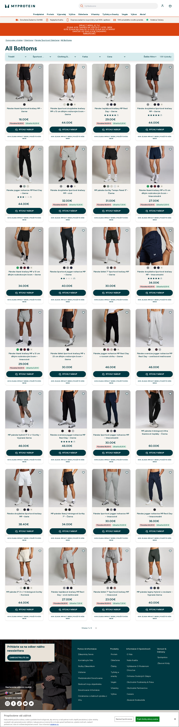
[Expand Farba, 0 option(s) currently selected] (91, 57)
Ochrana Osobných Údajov (139, 676)
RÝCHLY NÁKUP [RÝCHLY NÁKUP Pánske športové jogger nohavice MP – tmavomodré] (111, 452)
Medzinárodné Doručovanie (90, 678)
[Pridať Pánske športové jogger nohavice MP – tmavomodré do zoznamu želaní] (126, 393)
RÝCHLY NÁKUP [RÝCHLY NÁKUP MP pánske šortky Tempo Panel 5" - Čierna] (111, 210)
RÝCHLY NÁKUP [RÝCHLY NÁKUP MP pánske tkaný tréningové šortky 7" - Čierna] (67, 531)
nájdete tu (54, 724)
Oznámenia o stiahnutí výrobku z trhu (92, 698)
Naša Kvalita (132, 660)
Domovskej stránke (14, 40)
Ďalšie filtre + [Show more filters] (150, 56)
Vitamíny (95, 14)
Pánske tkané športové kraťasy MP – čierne (24, 110)
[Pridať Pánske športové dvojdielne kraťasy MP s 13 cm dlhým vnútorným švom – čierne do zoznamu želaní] (83, 67)
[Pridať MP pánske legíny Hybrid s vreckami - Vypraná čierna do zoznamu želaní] (170, 550)
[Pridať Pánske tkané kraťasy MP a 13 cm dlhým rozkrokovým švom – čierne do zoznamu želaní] (39, 230)
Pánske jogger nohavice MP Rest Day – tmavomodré (154, 515)
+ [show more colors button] (74, 104)
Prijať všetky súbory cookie (147, 719)
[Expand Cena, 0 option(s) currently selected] (116, 57)
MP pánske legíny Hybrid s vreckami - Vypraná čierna (155, 593)
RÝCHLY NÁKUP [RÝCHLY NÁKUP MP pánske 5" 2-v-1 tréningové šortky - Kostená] (24, 609)
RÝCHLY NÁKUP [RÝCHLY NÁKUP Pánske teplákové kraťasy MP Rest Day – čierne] (111, 129)
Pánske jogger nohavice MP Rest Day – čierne (24, 191)
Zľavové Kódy (163, 663)
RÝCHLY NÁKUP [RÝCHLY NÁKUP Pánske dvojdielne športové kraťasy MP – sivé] (67, 210)
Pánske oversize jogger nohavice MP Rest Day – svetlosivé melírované (154, 355)
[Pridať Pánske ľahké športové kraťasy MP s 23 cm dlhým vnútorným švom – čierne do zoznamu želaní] (83, 312)
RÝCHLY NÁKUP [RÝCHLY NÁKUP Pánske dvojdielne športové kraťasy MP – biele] (24, 531)
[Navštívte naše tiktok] (19, 703)
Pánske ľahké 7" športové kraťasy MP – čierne (111, 273)
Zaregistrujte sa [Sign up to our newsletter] (19, 657)
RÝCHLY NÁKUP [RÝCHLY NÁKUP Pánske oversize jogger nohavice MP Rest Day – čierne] (67, 452)
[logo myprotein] (20, 6)
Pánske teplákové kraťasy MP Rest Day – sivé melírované (67, 593)
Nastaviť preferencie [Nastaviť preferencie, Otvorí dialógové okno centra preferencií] (124, 719)
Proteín (50, 14)
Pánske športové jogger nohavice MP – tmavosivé (111, 515)
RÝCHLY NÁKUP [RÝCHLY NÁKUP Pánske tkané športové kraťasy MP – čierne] (24, 129)
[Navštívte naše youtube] (25, 703)
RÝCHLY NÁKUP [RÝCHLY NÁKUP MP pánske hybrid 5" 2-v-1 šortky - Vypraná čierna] (24, 452)
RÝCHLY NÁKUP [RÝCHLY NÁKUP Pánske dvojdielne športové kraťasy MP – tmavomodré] (154, 292)
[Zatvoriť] (175, 719)
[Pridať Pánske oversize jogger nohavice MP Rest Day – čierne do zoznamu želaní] (83, 393)
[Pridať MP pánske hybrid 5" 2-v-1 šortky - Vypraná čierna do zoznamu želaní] (39, 393)
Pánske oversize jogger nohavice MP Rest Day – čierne (67, 436)
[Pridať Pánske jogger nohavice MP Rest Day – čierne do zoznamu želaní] (39, 149)
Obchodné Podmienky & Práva (140, 682)
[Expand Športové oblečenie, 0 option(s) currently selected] (42, 57)
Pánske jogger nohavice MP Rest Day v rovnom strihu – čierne (111, 355)
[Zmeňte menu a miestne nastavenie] (36, 693)
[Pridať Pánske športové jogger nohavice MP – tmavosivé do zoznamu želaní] (126, 472)
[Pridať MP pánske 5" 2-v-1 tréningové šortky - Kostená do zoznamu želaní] (39, 550)
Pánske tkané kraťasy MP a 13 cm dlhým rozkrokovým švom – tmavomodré (154, 193)
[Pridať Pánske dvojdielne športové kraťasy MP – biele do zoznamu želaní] (39, 472)
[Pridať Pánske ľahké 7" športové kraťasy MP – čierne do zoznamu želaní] (126, 230)
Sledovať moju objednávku (90, 684)
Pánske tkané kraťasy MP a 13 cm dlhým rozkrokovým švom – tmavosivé (24, 356)
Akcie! (143, 14)
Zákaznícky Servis (85, 654)
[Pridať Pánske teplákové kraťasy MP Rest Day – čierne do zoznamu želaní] (126, 67)
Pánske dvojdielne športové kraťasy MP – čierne (154, 110)
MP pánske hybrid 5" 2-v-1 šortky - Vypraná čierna (24, 436)
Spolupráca (162, 657)
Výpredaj (61, 14)
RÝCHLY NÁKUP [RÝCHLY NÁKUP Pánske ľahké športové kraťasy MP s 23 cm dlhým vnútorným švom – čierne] (67, 374)
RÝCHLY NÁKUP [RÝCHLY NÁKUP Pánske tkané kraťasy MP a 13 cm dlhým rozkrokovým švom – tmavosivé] (24, 374)
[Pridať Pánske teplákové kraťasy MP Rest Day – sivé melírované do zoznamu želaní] (83, 550)
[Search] (82, 6)
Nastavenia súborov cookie (18, 687)
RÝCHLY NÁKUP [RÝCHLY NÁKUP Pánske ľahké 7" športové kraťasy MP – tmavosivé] (111, 609)
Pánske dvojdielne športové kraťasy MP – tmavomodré (154, 273)
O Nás (130, 654)
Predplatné (38, 14)
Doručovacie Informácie (89, 690)
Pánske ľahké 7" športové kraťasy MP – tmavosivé (111, 593)
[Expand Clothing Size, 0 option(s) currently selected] (67, 57)
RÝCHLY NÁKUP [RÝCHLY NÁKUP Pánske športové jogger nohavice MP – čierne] (67, 292)
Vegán (125, 14)
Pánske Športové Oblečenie (47, 40)
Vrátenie (82, 672)
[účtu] (162, 6)
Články (114, 666)
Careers (130, 694)
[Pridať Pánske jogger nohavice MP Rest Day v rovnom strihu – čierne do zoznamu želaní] (126, 312)
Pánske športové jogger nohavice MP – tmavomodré (111, 436)
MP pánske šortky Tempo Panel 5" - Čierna (111, 191)
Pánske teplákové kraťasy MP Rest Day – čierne (111, 110)
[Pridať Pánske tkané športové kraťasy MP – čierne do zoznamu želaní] (39, 67)
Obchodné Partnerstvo (137, 688)
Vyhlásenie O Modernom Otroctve (138, 668)
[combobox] (118, 6)
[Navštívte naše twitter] (31, 703)
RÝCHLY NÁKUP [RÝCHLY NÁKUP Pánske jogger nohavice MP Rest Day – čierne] (24, 210)
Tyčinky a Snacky (110, 14)
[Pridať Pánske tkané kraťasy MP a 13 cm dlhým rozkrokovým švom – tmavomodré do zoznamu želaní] (170, 149)
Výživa (72, 14)
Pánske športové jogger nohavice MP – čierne (68, 273)
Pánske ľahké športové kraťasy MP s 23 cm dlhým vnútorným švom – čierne (68, 356)
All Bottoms (66, 40)
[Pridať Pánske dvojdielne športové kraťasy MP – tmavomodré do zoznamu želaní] (170, 230)
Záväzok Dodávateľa (136, 700)
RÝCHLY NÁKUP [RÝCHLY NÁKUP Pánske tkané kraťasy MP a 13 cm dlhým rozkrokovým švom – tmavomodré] (154, 210)
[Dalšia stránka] (96, 628)
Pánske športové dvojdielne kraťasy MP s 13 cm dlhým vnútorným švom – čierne (67, 111)
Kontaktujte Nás (85, 660)
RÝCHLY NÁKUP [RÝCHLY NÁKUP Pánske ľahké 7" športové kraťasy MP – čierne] (111, 292)
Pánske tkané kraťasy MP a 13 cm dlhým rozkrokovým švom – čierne (24, 273)
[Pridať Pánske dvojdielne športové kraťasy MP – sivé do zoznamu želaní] (83, 149)
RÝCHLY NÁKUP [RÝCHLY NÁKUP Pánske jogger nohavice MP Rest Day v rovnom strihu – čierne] (111, 374)
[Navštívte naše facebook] (13, 703)
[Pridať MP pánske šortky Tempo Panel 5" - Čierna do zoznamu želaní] (126, 149)
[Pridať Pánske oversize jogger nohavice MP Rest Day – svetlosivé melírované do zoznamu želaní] (170, 312)
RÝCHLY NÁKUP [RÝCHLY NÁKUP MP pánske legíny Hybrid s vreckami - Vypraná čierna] (154, 609)
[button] (24, 104)
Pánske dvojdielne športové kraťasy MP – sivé (67, 191)
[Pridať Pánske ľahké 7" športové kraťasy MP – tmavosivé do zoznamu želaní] (126, 550)
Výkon (134, 14)
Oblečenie (83, 14)
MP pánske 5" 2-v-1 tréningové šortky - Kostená (24, 593)
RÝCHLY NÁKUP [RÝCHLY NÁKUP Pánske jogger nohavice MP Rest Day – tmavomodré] (154, 531)
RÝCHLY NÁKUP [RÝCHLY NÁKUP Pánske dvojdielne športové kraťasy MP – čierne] (154, 129)
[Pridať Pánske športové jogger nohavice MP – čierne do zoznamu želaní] (83, 230)
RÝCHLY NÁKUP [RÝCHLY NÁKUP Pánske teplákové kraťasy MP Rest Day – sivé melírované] (67, 609)
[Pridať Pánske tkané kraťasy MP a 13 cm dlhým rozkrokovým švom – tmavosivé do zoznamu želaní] (39, 312)
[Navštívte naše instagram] (7, 703)
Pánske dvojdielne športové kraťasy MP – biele (24, 515)
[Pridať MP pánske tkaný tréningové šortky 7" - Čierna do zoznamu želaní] (83, 472)
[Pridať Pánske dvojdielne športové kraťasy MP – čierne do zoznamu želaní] (170, 67)
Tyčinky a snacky (115, 674)
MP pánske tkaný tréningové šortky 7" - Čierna (68, 515)
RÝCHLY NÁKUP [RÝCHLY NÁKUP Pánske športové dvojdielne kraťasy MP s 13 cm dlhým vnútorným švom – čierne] (67, 129)
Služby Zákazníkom (86, 666)
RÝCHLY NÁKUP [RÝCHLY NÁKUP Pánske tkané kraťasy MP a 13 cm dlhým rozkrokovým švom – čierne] (24, 292)
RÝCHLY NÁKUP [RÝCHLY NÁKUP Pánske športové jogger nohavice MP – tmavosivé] (111, 531)
